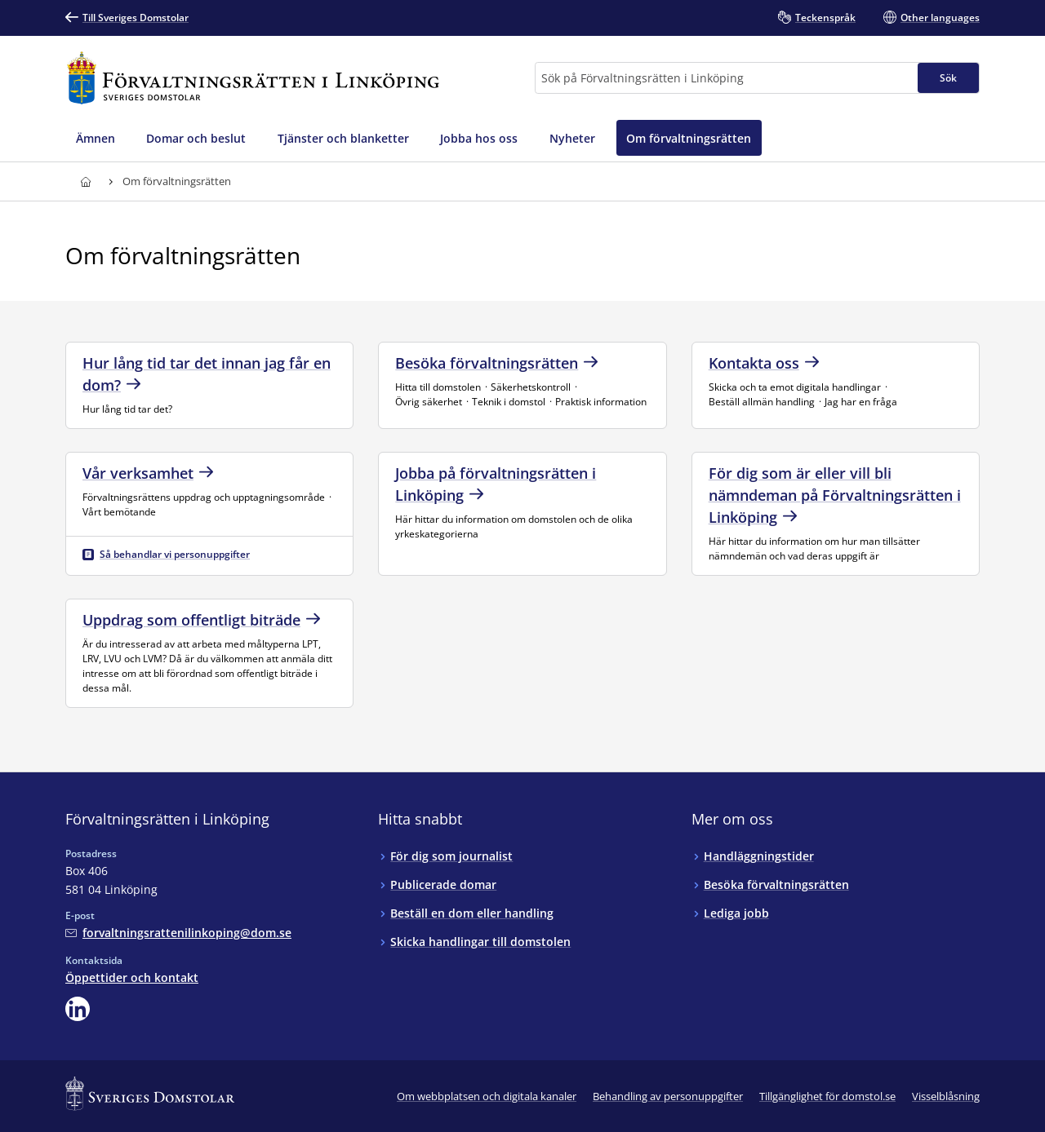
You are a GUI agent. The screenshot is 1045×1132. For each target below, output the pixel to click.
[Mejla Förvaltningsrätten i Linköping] (178, 932)
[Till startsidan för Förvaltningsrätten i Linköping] (253, 77)
